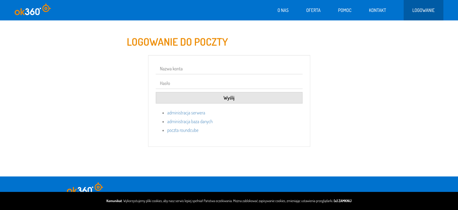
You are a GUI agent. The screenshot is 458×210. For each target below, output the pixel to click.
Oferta (313, 10)
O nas (283, 10)
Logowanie (423, 10)
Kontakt (377, 10)
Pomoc (344, 10)
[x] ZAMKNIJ (343, 201)
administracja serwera (186, 114)
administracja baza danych (190, 123)
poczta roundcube (183, 131)
